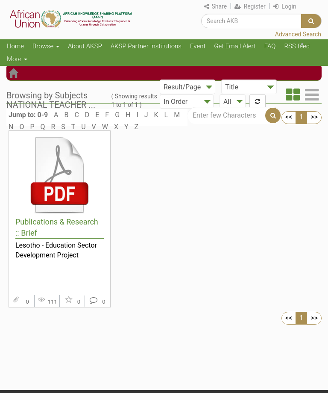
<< (288, 117)
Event (197, 46)
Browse (45, 46)
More (17, 59)
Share (215, 6)
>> (314, 117)
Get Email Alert (235, 46)
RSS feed (297, 46)
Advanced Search (298, 34)
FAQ (270, 46)
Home (15, 46)
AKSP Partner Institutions (146, 46)
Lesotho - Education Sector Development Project (56, 250)
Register (250, 6)
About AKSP (85, 46)
